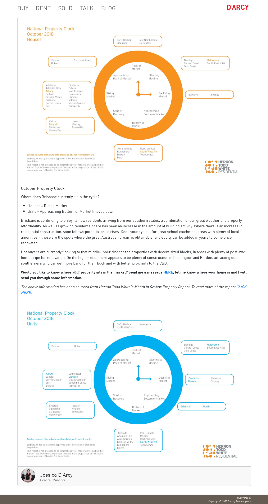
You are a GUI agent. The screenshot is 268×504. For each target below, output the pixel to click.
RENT (43, 8)
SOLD (65, 8)
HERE (168, 272)
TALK (87, 8)
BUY (22, 8)
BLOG (108, 8)
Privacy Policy (243, 497)
